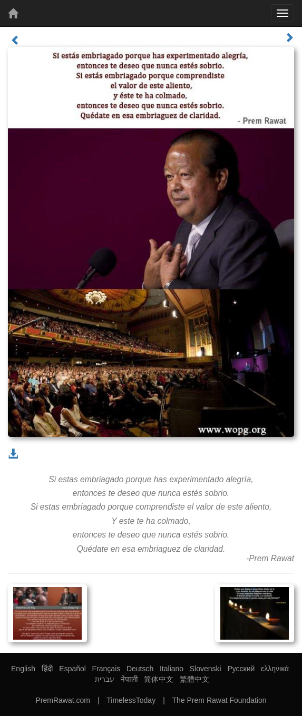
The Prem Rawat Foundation (219, 700)
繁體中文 (194, 679)
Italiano (171, 668)
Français (106, 668)
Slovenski (205, 668)
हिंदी (47, 668)
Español (72, 668)
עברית (104, 679)
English (23, 668)
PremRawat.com (62, 700)
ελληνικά (275, 668)
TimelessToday (130, 700)
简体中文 (158, 679)
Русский (241, 668)
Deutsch (139, 668)
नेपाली (129, 679)
